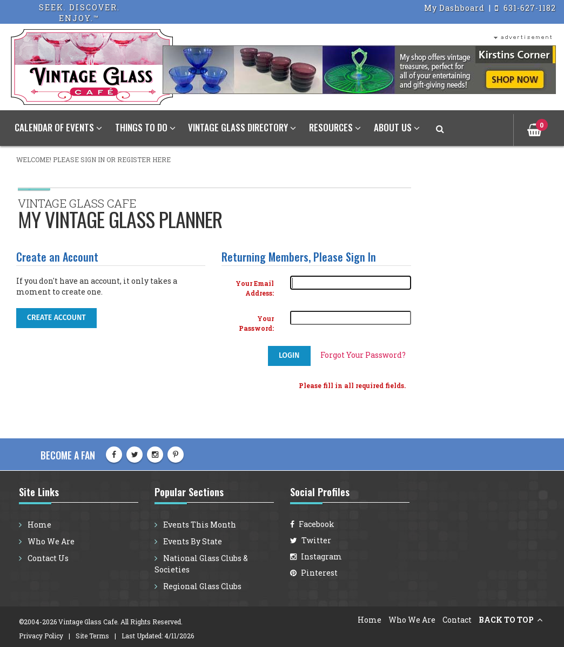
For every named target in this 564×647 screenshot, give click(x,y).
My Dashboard (455, 8)
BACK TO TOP (507, 620)
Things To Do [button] (145, 127)
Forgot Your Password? (363, 355)
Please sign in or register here (112, 159)
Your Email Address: (255, 288)
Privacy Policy (41, 635)
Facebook (312, 524)
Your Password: (256, 323)
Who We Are (50, 541)
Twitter (310, 540)
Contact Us (47, 558)
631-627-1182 (525, 8)
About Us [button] (397, 127)
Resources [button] (335, 127)
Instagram (316, 556)
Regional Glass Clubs (201, 586)
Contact (457, 620)
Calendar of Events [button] (58, 127)
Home (38, 524)
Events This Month (199, 524)
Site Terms (92, 635)
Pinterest (314, 573)
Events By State (192, 541)
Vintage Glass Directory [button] (242, 127)
